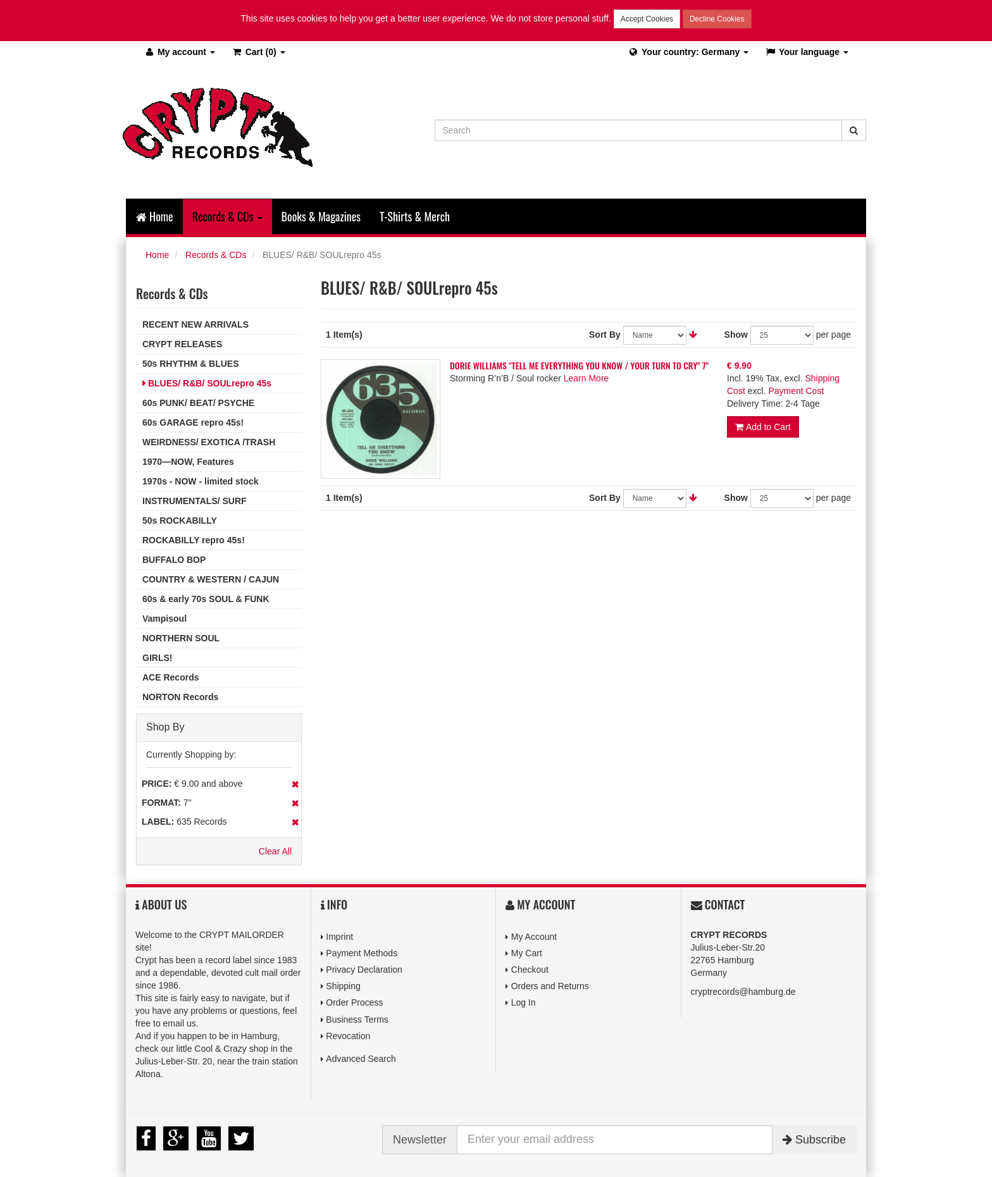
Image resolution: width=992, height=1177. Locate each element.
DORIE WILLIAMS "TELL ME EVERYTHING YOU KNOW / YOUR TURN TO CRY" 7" (579, 365)
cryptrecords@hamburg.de (743, 992)
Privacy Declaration (364, 969)
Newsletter (420, 1139)
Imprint (339, 937)
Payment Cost (796, 391)
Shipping (343, 986)
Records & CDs (215, 255)
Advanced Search (361, 1059)
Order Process (354, 1002)
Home (154, 216)
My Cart (526, 953)
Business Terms (357, 1019)
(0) (258, 52)
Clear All (275, 851)
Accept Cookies (647, 19)
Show (736, 335)
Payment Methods (361, 953)
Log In (523, 1002)
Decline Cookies (717, 19)
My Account (534, 937)
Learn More (586, 378)
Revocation (348, 1036)
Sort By (605, 335)
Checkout (530, 969)
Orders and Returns (550, 986)
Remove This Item (295, 784)
